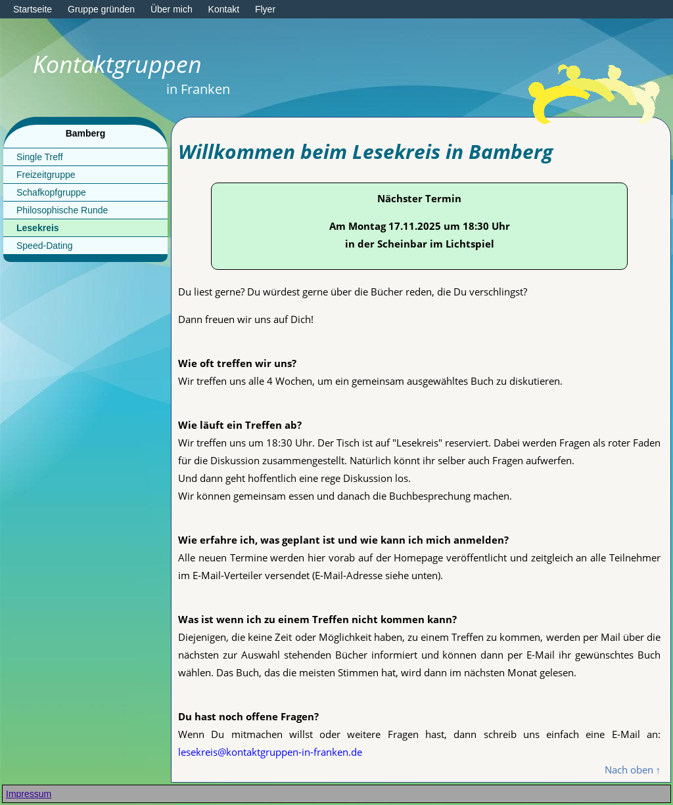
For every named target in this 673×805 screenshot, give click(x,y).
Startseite (32, 9)
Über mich (172, 9)
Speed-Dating (44, 245)
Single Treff (39, 157)
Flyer (265, 9)
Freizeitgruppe (46, 174)
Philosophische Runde (62, 210)
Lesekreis (37, 228)
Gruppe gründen (101, 9)
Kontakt (223, 9)
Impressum (28, 794)
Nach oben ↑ (633, 769)
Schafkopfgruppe (51, 192)
